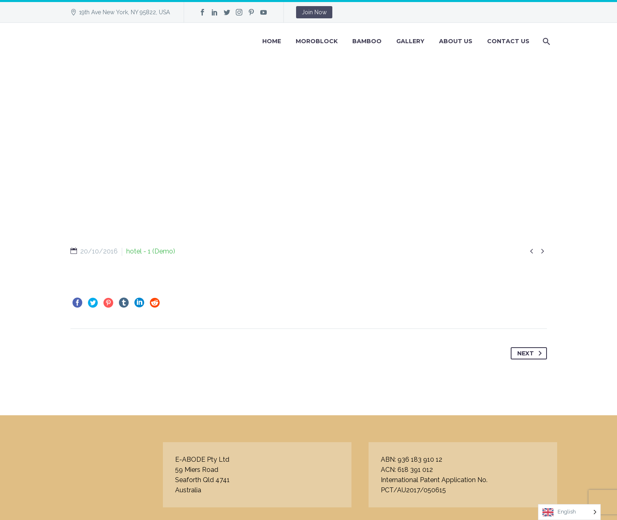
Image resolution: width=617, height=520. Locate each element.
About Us (455, 41)
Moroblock (317, 41)
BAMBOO (367, 41)
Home (271, 41)
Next (531, 353)
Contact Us (508, 41)
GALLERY (410, 41)
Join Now (314, 12)
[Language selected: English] (569, 512)
